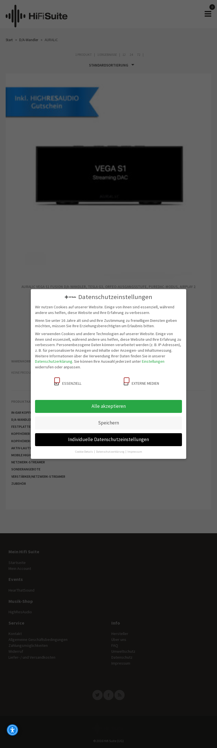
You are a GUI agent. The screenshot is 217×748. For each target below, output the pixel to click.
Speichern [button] (108, 423)
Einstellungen (153, 361)
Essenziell (67, 381)
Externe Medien (141, 381)
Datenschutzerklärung (53, 361)
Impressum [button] (134, 451)
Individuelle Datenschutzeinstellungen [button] (108, 439)
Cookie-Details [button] (84, 451)
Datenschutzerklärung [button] (110, 451)
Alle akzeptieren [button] (109, 406)
